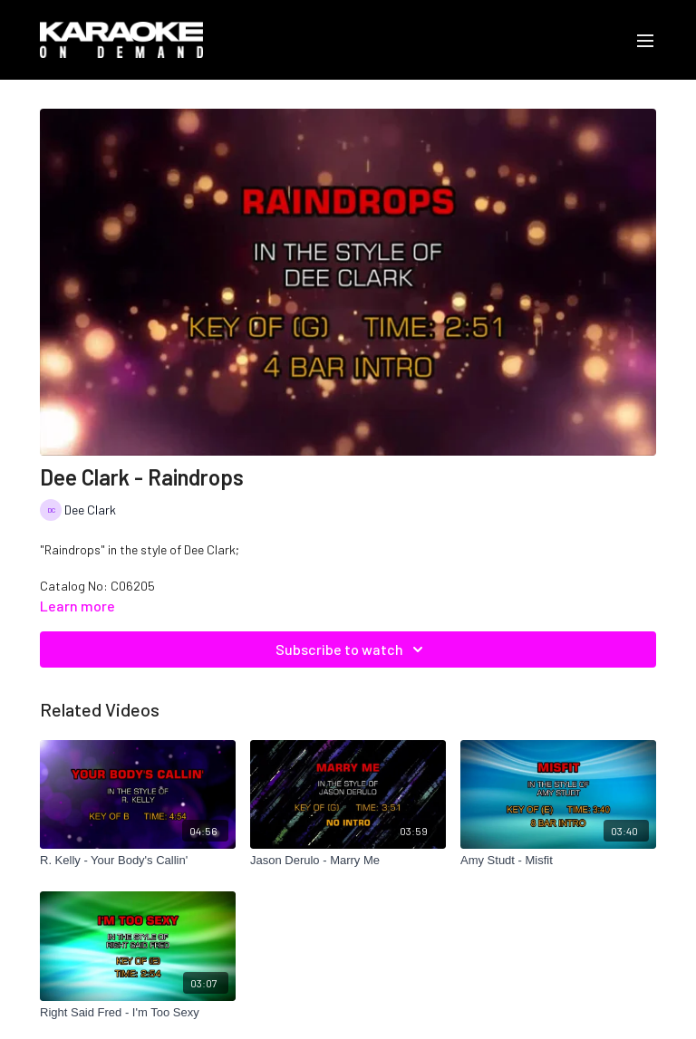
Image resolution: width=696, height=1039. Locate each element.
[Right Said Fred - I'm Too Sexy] (138, 1013)
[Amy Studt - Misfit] (558, 860)
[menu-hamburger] (645, 40)
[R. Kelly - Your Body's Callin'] (138, 860)
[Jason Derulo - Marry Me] (348, 860)
